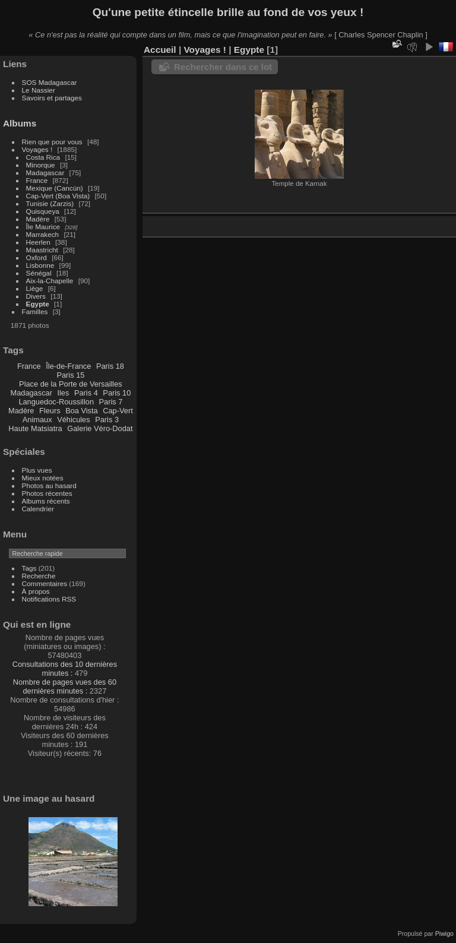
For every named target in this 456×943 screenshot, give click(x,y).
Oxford (36, 257)
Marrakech (42, 234)
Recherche (39, 576)
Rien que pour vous (53, 141)
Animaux (37, 419)
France (37, 180)
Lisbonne (40, 265)
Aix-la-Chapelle (50, 280)
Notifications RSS (49, 599)
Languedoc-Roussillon (56, 401)
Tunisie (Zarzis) (50, 203)
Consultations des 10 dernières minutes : (64, 669)
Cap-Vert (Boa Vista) (58, 196)
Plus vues (37, 470)
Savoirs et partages (52, 98)
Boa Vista (81, 410)
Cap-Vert (118, 410)
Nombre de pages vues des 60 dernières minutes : (64, 686)
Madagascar (45, 172)
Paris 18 (110, 366)
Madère (38, 219)
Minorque (40, 165)
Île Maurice (43, 226)
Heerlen (38, 242)
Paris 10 (117, 392)
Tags (29, 568)
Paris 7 (111, 401)
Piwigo (444, 933)
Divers (36, 296)
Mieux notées (43, 478)
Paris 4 (86, 392)
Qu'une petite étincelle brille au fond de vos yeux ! (228, 12)
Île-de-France (68, 366)
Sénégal (39, 273)
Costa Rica (43, 157)
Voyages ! (37, 149)
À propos (36, 591)
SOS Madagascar (49, 82)
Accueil (160, 50)
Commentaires (45, 583)
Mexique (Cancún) (54, 188)
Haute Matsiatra (35, 428)
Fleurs (50, 410)
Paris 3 (107, 419)
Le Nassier (38, 90)
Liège (34, 288)
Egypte (37, 304)
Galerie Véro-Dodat (99, 428)
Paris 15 (70, 375)
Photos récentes (47, 493)
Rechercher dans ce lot (223, 67)
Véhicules (73, 419)
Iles (63, 392)
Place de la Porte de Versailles (70, 383)
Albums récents (46, 501)
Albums (19, 123)
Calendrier (38, 508)
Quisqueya (42, 211)
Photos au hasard (49, 485)
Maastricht (42, 250)
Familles (35, 311)
